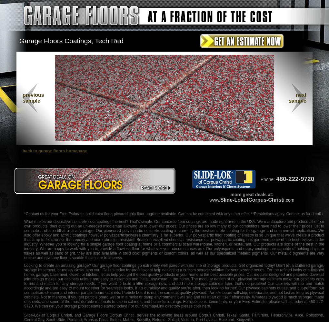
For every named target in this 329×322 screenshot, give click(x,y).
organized (254, 265)
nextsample (297, 98)
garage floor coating (120, 244)
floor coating (225, 235)
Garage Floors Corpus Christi (109, 315)
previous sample (33, 98)
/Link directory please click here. (183, 306)
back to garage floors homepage (55, 150)
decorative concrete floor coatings (82, 221)
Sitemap (149, 306)
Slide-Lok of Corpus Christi (48, 315)
